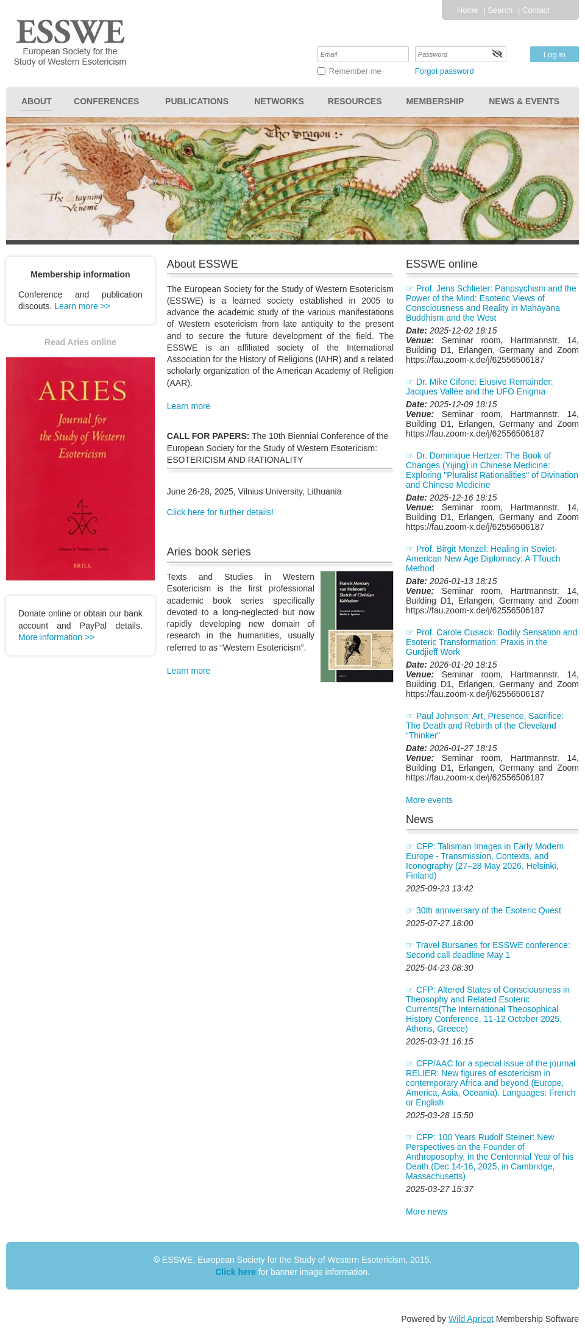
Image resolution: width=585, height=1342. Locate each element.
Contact (536, 10)
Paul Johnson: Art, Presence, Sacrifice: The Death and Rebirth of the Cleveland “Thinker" (485, 725)
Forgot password (444, 71)
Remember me (355, 71)
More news (426, 1211)
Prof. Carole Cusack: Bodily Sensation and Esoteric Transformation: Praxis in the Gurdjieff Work (491, 642)
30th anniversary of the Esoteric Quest (488, 910)
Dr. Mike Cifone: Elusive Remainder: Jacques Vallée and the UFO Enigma (479, 386)
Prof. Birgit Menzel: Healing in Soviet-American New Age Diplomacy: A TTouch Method (483, 558)
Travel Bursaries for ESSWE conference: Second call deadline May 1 (488, 950)
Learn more (189, 406)
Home (467, 10)
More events (429, 800)
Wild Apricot (471, 1319)
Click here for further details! (220, 512)
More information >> (56, 637)
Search (500, 10)
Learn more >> (82, 306)
